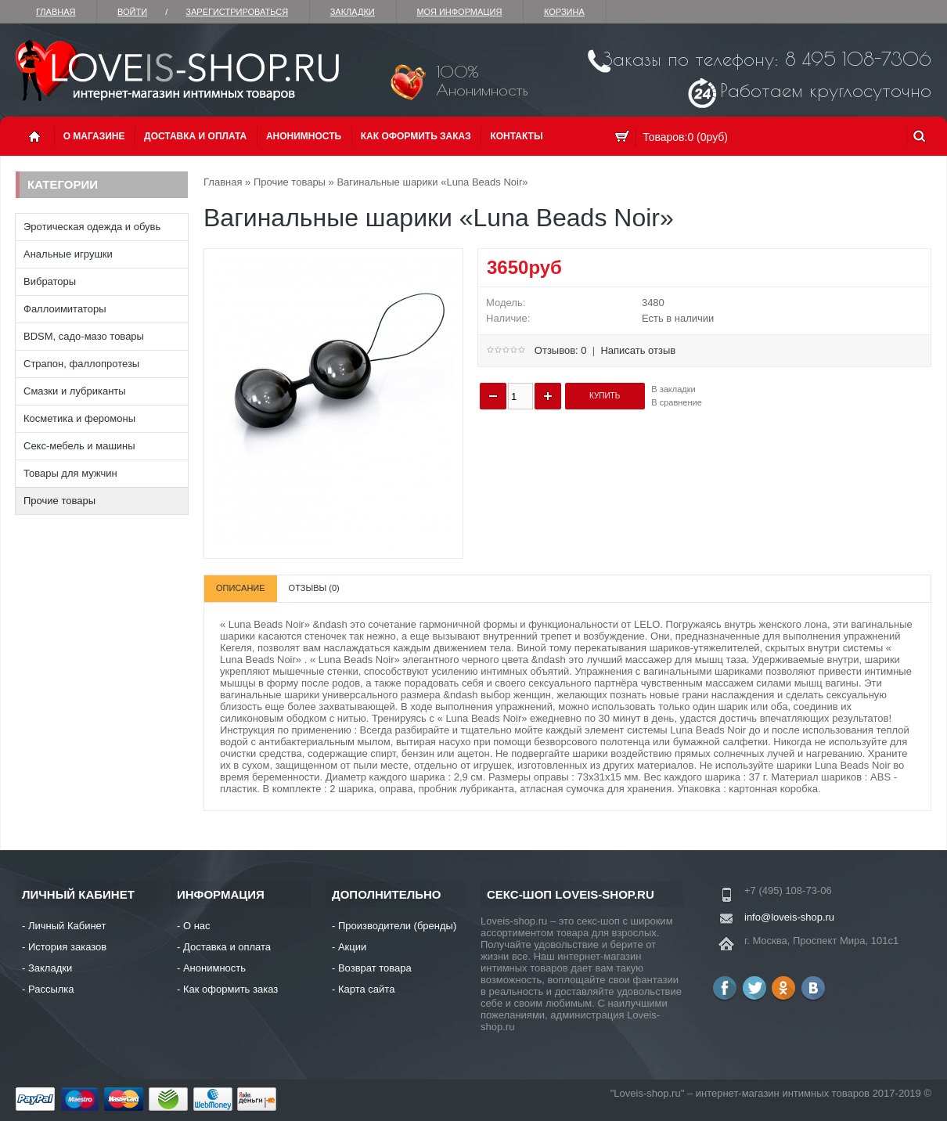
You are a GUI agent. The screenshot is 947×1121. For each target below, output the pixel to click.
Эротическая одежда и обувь (91, 226)
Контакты (516, 136)
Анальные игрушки (68, 254)
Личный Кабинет (67, 926)
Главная (55, 11)
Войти (132, 11)
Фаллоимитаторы (64, 309)
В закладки (673, 389)
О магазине (94, 136)
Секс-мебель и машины (79, 446)
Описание (240, 588)
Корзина (564, 11)
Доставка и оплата (195, 136)
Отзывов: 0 (561, 350)
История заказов (67, 947)
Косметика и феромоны (79, 418)
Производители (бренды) (397, 926)
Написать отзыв (637, 350)
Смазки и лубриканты (74, 391)
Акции (352, 947)
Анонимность (303, 136)
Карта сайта (366, 989)
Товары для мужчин (70, 473)
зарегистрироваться (236, 11)
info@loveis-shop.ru (789, 917)
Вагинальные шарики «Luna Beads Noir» (432, 182)
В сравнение (676, 402)
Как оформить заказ (416, 136)
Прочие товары (59, 500)
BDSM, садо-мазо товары (83, 336)
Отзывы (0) (314, 588)
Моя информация (459, 11)
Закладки (352, 11)
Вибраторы (49, 281)
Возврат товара (375, 968)
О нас (197, 926)
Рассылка (51, 989)
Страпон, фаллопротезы (81, 363)
